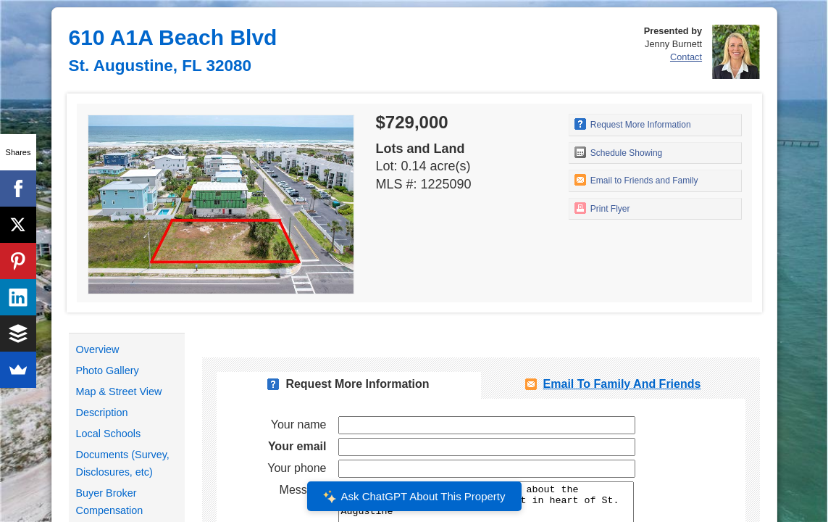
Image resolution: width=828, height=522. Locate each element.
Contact (686, 56)
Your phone (296, 468)
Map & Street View (119, 391)
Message (303, 490)
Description (102, 412)
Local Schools (108, 433)
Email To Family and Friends (622, 384)
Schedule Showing (618, 152)
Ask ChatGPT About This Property (413, 496)
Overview (98, 349)
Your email (297, 446)
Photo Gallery (107, 370)
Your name (299, 424)
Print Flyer (602, 208)
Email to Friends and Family (636, 180)
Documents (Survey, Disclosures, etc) (123, 463)
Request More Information (632, 124)
